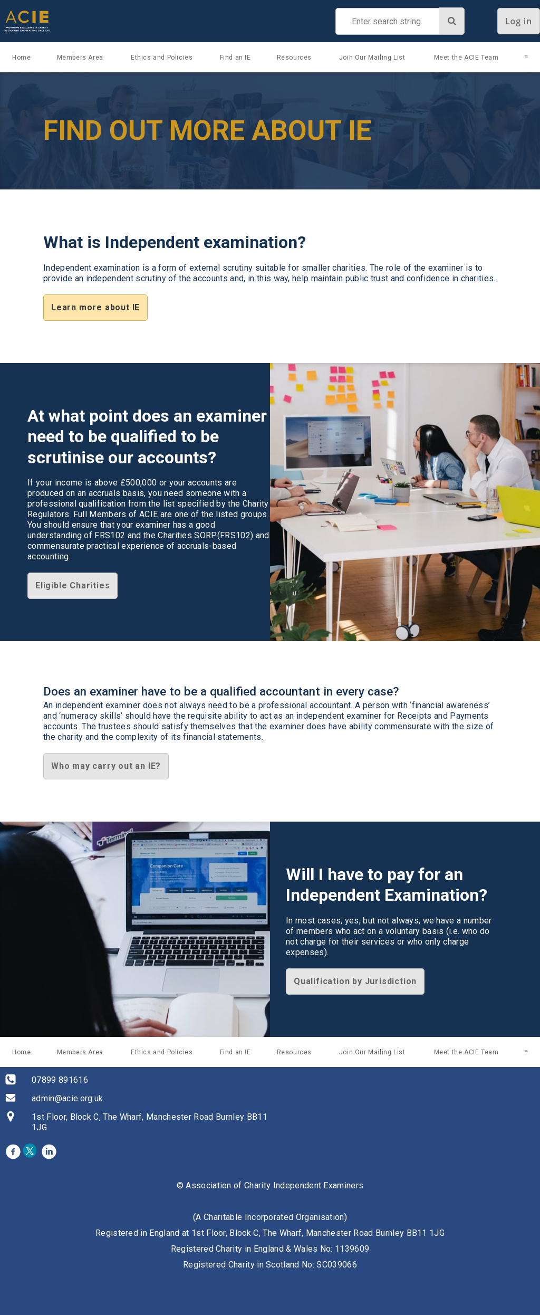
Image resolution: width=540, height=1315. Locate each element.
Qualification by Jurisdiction (355, 981)
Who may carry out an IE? (106, 766)
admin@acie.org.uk (67, 1098)
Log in (518, 21)
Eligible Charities (72, 585)
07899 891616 (60, 1080)
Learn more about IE (95, 307)
